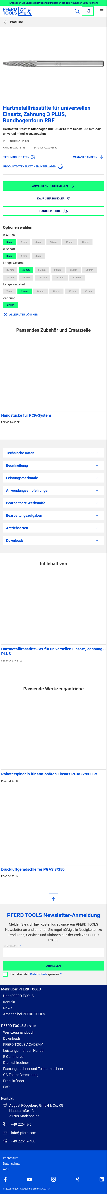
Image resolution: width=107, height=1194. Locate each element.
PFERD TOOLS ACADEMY (23, 1044)
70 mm (89, 270)
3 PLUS (10, 305)
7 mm (9, 291)
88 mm (26, 277)
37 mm (10, 270)
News (7, 1008)
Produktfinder (13, 1081)
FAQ (6, 1087)
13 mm (24, 291)
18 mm (40, 291)
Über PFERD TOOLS (18, 996)
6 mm (24, 242)
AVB (6, 1169)
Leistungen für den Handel (23, 1050)
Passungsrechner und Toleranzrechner (33, 1069)
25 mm (72, 291)
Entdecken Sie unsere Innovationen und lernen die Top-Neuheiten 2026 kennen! (53, 2)
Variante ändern (88, 157)
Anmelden (53, 965)
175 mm (77, 277)
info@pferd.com (19, 1133)
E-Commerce (13, 1057)
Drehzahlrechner (16, 1063)
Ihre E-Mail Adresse (11, 946)
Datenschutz (38, 974)
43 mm (26, 270)
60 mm (57, 270)
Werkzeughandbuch (18, 1032)
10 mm (53, 242)
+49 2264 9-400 (19, 1141)
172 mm (59, 277)
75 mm (10, 277)
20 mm (56, 291)
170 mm (42, 277)
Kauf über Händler (53, 198)
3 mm (9, 242)
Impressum (10, 1158)
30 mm (88, 291)
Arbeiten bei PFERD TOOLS (24, 1014)
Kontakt (9, 1002)
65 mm (73, 270)
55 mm (41, 270)
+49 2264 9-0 (17, 1124)
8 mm (38, 242)
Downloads (12, 1038)
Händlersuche (53, 210)
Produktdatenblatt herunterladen (33, 166)
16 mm (85, 242)
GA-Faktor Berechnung (20, 1075)
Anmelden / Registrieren (53, 185)
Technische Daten (19, 157)
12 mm (69, 242)
